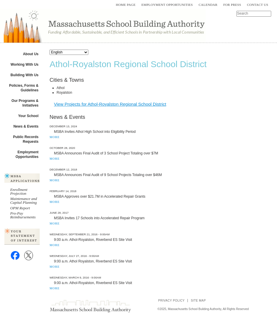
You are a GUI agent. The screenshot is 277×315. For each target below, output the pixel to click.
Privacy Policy (171, 300)
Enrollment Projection (18, 191)
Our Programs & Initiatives (24, 103)
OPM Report (20, 208)
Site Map (198, 300)
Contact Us (257, 4)
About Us (30, 54)
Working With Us (24, 64)
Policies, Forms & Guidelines (23, 87)
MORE (54, 137)
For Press (232, 4)
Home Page (126, 4)
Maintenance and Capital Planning (23, 200)
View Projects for (110, 104)
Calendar (208, 4)
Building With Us (24, 75)
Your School (28, 116)
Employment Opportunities (167, 4)
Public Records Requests (25, 139)
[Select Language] (69, 52)
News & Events (25, 126)
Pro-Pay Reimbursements (23, 215)
